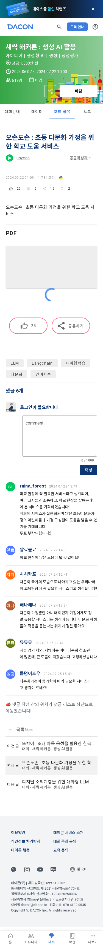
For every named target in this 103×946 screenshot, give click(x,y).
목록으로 (21, 729)
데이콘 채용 (20, 850)
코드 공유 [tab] (62, 111)
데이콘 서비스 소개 (68, 832)
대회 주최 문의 (64, 841)
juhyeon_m (25, 158)
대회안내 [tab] (12, 111)
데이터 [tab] (37, 111)
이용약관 (18, 832)
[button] (59, 26)
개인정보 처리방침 (25, 841)
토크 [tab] (87, 111)
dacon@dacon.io (34, 905)
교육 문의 (60, 850)
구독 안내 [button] (77, 27)
